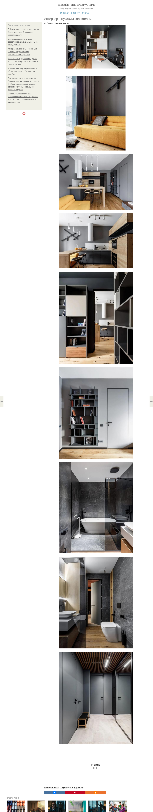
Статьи (85, 12)
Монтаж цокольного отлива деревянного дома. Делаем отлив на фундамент (23, 42)
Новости (75, 12)
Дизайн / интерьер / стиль (76, 4)
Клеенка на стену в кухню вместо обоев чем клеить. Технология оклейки (22, 71)
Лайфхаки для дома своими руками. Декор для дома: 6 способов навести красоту (24, 32)
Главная (64, 12)
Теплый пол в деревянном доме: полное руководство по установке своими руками (23, 61)
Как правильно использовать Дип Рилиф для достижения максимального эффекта (22, 52)
